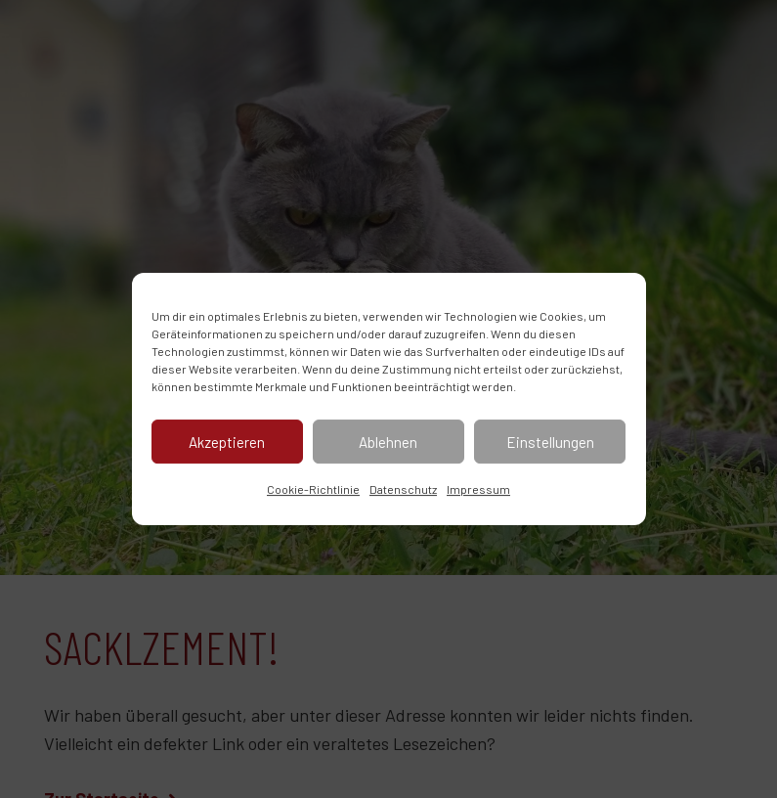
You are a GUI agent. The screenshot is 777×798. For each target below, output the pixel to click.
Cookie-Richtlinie (313, 489)
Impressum (478, 489)
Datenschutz (403, 489)
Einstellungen (550, 442)
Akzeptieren (227, 442)
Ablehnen (388, 442)
